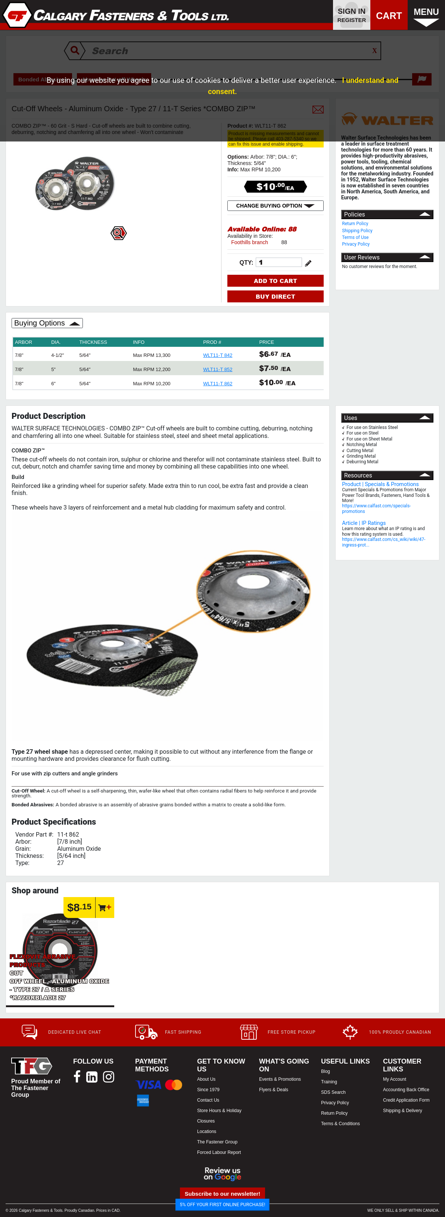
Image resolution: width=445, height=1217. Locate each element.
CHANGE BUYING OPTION (275, 206)
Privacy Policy (356, 244)
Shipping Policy (357, 230)
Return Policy (355, 223)
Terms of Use (355, 237)
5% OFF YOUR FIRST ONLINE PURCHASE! (222, 1204)
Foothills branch (249, 242)
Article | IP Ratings (364, 523)
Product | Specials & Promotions (380, 484)
